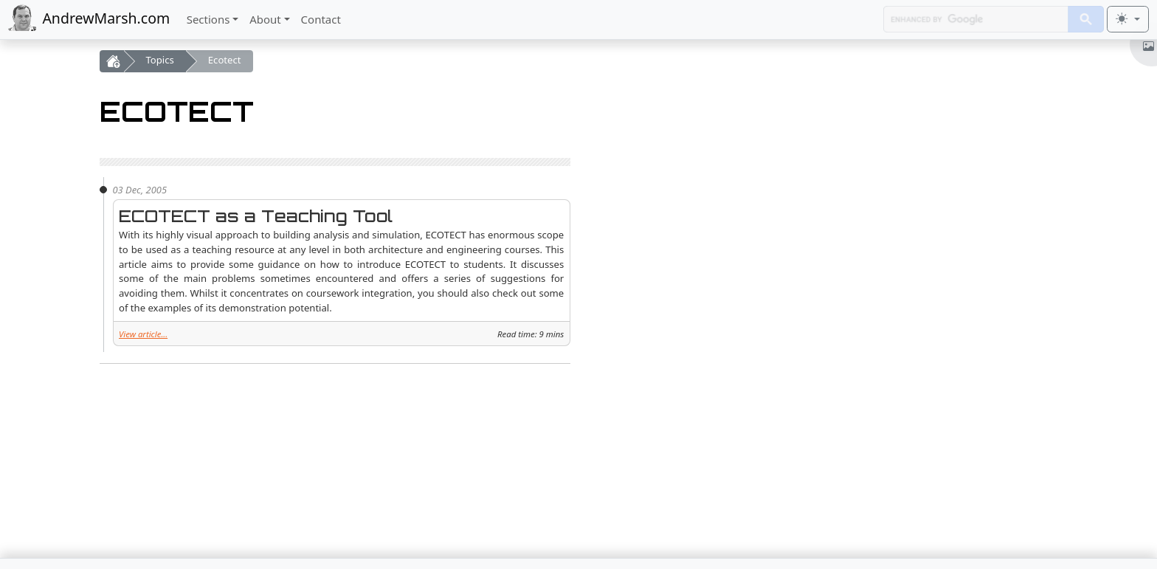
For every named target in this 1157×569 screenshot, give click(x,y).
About (265, 19)
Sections (208, 19)
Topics (160, 59)
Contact (321, 19)
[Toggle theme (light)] (1128, 19)
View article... (143, 333)
